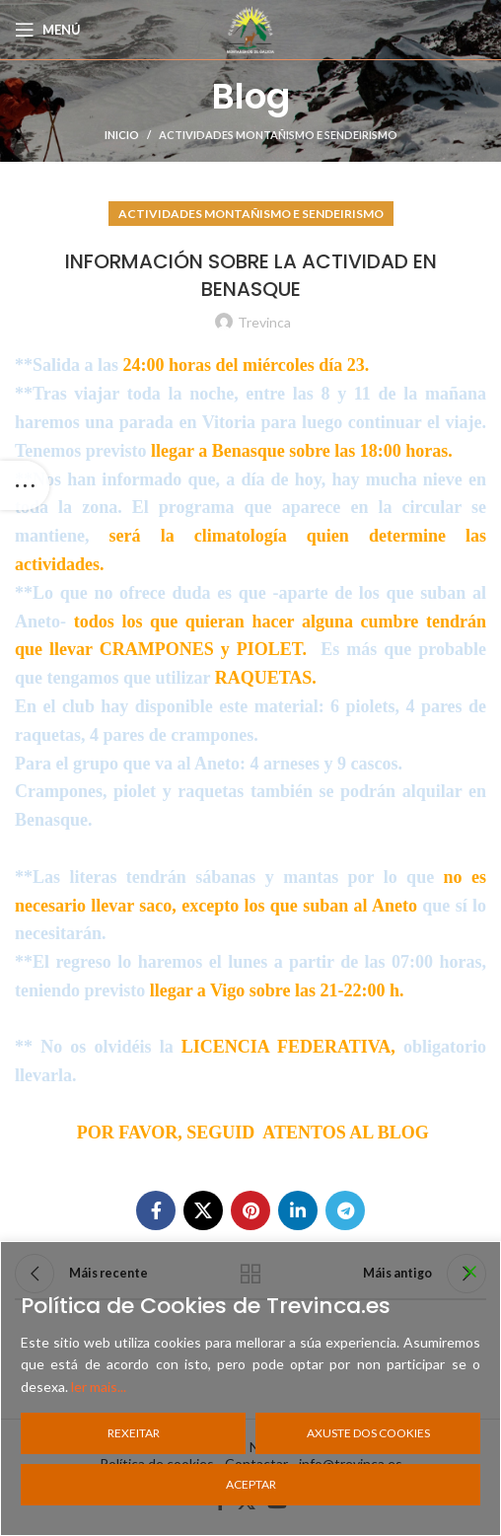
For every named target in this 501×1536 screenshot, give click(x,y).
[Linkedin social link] (298, 1210)
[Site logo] (250, 28)
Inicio (122, 134)
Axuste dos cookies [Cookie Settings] (368, 1433)
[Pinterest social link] (250, 1210)
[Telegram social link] (345, 1210)
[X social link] (203, 1210)
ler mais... (98, 1386)
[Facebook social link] (156, 1210)
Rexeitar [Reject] (133, 1433)
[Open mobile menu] (48, 29)
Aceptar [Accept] (251, 1484)
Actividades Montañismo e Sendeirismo (278, 134)
